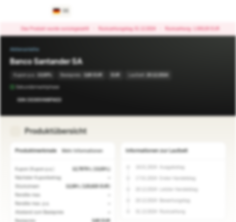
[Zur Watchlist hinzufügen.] (208, 100)
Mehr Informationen (86, 151)
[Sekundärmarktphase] (64, 87)
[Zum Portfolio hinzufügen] (220, 100)
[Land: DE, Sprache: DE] (61, 11)
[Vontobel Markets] (26, 11)
